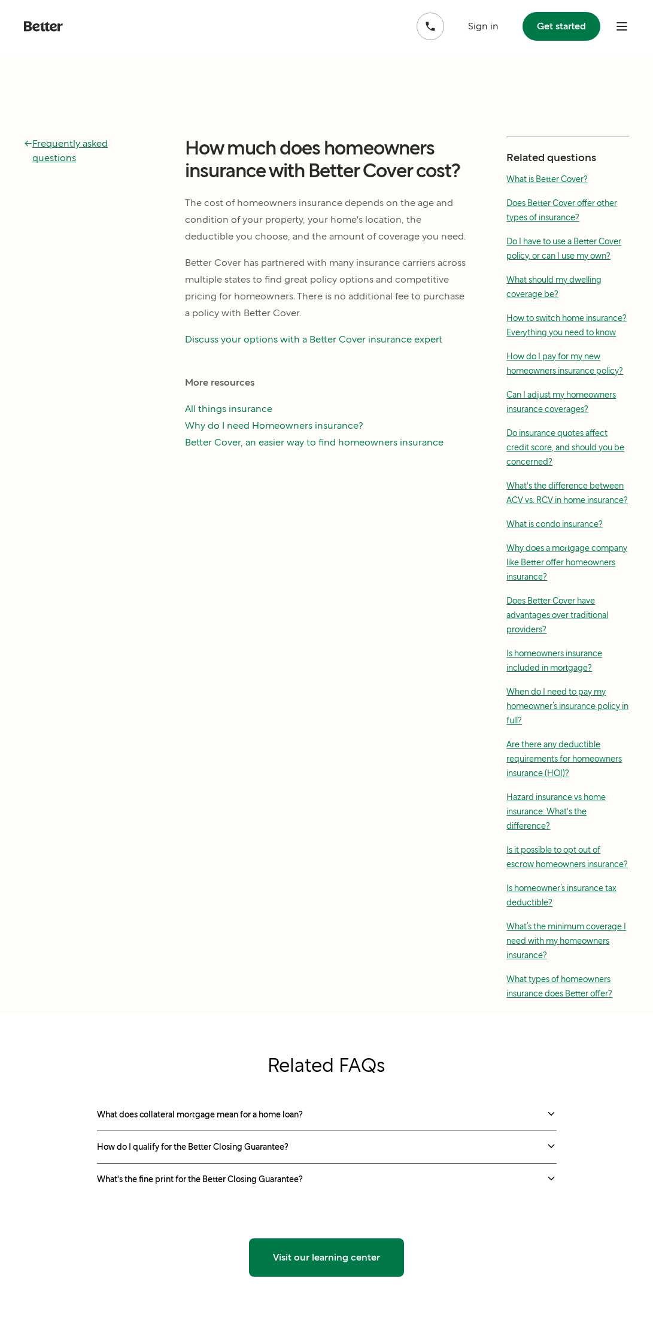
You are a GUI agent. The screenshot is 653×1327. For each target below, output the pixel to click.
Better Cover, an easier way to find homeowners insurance (314, 442)
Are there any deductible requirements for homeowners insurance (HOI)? (564, 759)
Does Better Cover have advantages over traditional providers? (557, 615)
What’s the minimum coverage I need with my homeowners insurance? (566, 941)
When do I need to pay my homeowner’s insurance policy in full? (567, 706)
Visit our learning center (326, 1257)
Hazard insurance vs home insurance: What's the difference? (556, 811)
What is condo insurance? (554, 524)
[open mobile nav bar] (622, 26)
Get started (561, 26)
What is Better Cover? (547, 179)
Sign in (483, 26)
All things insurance (228, 409)
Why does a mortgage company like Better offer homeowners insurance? (566, 562)
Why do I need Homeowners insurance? (274, 425)
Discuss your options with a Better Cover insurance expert (313, 339)
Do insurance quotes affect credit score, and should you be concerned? (565, 447)
